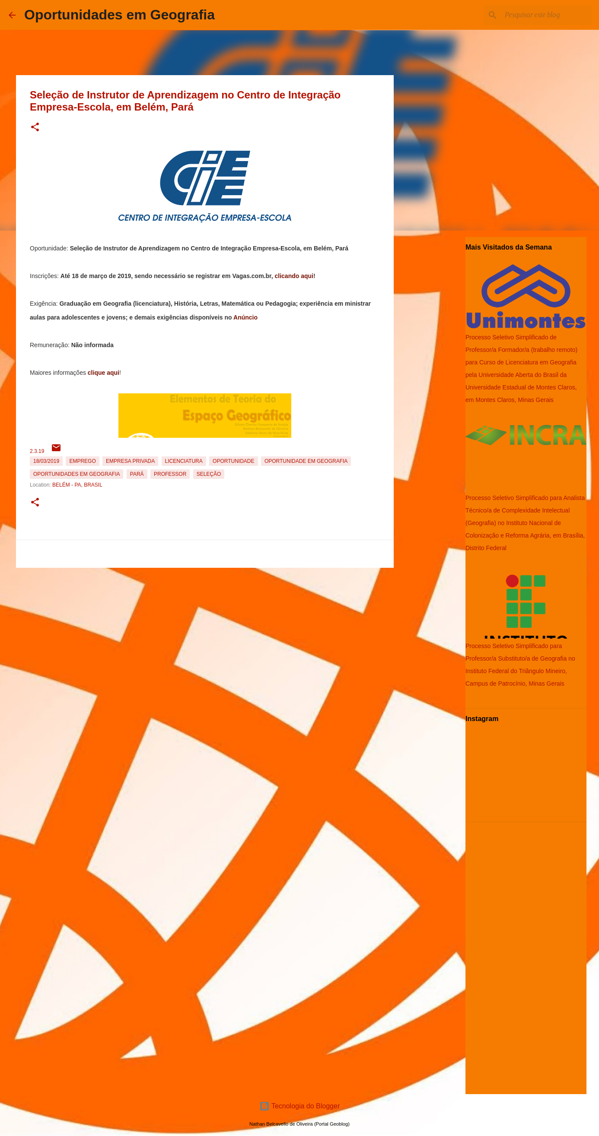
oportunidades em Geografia (76, 474)
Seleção (209, 474)
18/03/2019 (46, 461)
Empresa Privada (130, 461)
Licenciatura (184, 461)
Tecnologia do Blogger (299, 1106)
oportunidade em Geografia (305, 461)
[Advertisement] (205, 631)
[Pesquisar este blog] (546, 15)
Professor (170, 474)
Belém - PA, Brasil (77, 485)
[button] (35, 127)
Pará (137, 474)
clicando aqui (294, 275)
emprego (82, 461)
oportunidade (233, 461)
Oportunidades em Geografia (119, 14)
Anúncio (245, 317)
